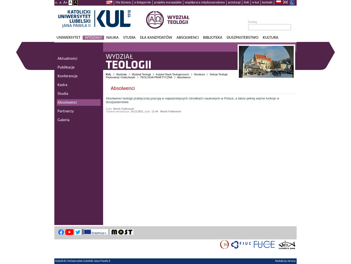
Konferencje (68, 76)
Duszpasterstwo (242, 38)
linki (246, 2)
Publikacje (66, 67)
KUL (108, 74)
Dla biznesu (123, 2)
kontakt (267, 2)
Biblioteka (212, 38)
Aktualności (67, 59)
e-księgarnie (142, 2)
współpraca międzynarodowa (205, 2)
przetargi (234, 2)
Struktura (199, 74)
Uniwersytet (68, 38)
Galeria (63, 120)
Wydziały (93, 38)
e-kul (255, 2)
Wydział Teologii (141, 74)
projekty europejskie (168, 2)
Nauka (112, 38)
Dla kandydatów (156, 38)
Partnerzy (66, 111)
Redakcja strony (285, 261)
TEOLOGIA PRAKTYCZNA (156, 77)
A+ (65, 3)
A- (56, 2)
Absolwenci (187, 38)
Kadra (62, 85)
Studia (129, 38)
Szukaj (252, 22)
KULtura (270, 38)
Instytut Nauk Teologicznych (172, 74)
